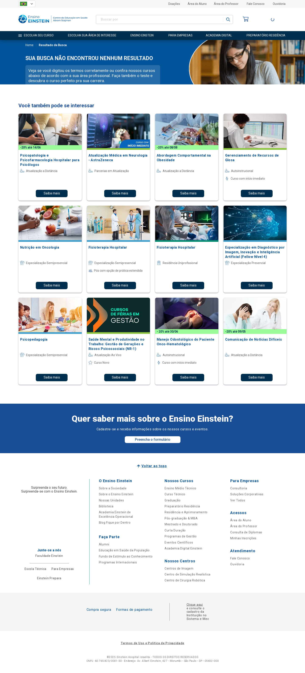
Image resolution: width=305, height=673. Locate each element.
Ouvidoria (279, 3)
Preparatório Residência (182, 506)
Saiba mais (52, 193)
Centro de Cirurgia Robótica (185, 580)
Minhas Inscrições (243, 538)
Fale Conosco (256, 3)
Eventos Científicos (179, 542)
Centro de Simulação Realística (188, 574)
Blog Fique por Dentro (115, 522)
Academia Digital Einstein (183, 548)
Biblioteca (106, 506)
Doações (174, 3)
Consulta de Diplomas (246, 532)
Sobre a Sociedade (113, 488)
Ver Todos (237, 500)
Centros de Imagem (179, 568)
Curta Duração (175, 530)
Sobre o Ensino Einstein (116, 494)
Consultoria (238, 488)
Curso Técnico (175, 494)
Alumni (104, 544)
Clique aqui (195, 604)
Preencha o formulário (152, 440)
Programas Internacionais (118, 562)
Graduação (172, 500)
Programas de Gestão (181, 536)
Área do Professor (226, 3)
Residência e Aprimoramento (186, 512)
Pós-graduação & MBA (181, 518)
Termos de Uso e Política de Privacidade (152, 643)
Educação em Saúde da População (124, 550)
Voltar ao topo (154, 466)
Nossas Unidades (111, 500)
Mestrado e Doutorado (181, 524)
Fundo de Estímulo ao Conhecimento (126, 556)
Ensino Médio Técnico (180, 488)
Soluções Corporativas (246, 494)
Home (29, 45)
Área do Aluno (197, 3)
